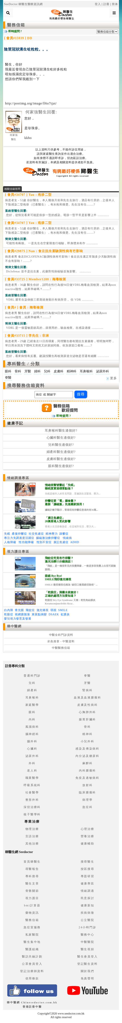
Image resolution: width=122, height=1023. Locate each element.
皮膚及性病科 (87, 704)
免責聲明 (87, 978)
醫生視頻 (87, 949)
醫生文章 (32, 883)
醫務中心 (87, 934)
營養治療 (87, 836)
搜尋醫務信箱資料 (26, 385)
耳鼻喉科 (32, 697)
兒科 (32, 683)
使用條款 (32, 978)
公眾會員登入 (32, 963)
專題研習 (87, 876)
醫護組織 (32, 949)
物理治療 (32, 829)
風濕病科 (32, 726)
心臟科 (32, 748)
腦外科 (32, 741)
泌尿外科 (32, 756)
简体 (115, 4)
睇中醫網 (14, 626)
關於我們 (87, 971)
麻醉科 (87, 763)
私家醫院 (32, 934)
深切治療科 (32, 807)
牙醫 (87, 683)
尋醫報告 (32, 868)
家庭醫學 (32, 704)
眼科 (32, 712)
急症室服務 (32, 927)
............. (57, 215)
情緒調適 (87, 890)
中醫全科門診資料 (61, 634)
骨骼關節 (32, 890)
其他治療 (32, 843)
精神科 (87, 734)
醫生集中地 (32, 941)
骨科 (87, 726)
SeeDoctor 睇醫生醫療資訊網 (23, 4)
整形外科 (32, 799)
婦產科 (32, 690)
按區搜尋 (87, 868)
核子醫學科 (32, 814)
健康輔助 (87, 843)
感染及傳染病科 (87, 748)
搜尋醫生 (87, 861)
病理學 (87, 799)
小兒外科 (87, 741)
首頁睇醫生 (32, 861)
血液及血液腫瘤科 (87, 697)
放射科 (87, 785)
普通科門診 (32, 675)
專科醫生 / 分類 (23, 363)
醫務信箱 (16, 25)
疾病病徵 (87, 912)
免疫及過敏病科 (87, 777)
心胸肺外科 (87, 712)
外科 (32, 763)
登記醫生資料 (87, 963)
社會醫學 (32, 792)
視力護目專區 (18, 551)
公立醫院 (87, 920)
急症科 (87, 807)
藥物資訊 (32, 912)
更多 (111, 378)
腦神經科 (32, 734)
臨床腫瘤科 (87, 792)
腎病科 (87, 690)
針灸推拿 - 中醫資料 (61, 641)
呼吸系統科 (32, 785)
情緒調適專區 (18, 478)
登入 (98, 4)
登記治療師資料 (32, 971)
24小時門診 (87, 927)
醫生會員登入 (87, 956)
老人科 (32, 770)
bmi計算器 (32, 905)
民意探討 (87, 898)
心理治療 (87, 829)
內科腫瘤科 (87, 770)
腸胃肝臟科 (87, 719)
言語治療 (32, 836)
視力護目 (32, 898)
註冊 (106, 4)
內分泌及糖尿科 (87, 756)
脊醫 (87, 675)
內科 (32, 719)
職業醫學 (32, 777)
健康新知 (87, 905)
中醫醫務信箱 (61, 647)
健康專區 (87, 883)
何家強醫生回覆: (41, 112)
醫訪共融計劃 (32, 956)
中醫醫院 (87, 941)
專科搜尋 (32, 876)
